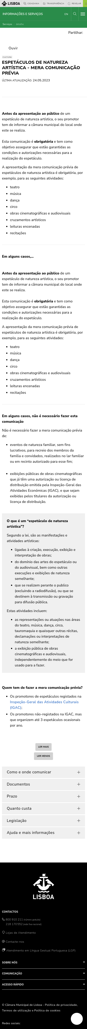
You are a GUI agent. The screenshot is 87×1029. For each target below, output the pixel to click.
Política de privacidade (61, 1005)
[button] (75, 14)
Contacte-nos (15, 942)
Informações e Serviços (23, 14)
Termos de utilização (16, 1010)
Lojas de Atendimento (21, 933)
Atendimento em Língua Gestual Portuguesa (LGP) (41, 950)
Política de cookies (47, 1010)
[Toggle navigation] (83, 14)
